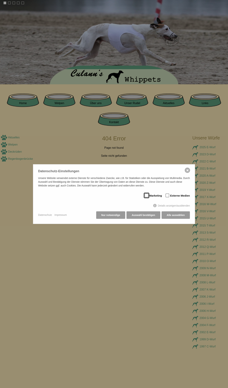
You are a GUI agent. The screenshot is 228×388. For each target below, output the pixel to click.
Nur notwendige (110, 215)
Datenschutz (45, 214)
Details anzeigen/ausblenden (174, 205)
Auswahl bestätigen (143, 215)
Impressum (61, 214)
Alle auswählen (176, 215)
